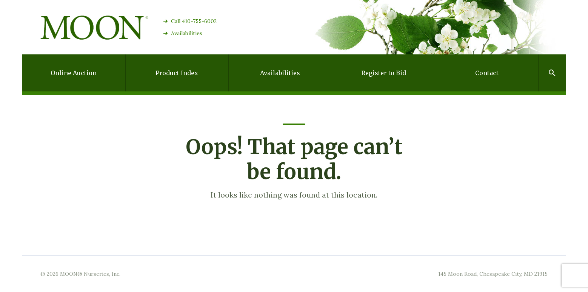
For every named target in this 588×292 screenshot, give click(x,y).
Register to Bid (383, 73)
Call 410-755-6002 (194, 21)
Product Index (176, 73)
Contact (487, 73)
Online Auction (74, 73)
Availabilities (186, 33)
